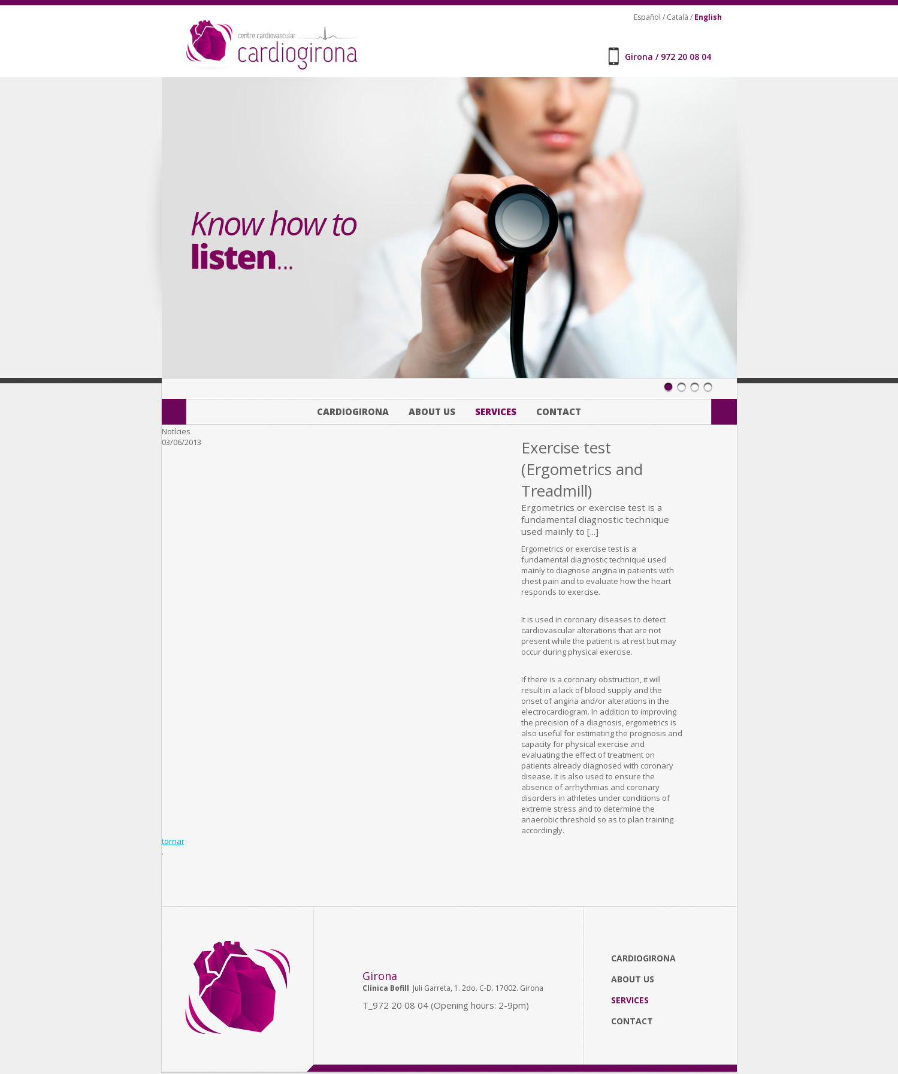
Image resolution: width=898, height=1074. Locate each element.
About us (432, 412)
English (708, 17)
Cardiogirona (353, 412)
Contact (558, 412)
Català (677, 17)
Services (495, 412)
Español (647, 17)
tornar (173, 841)
